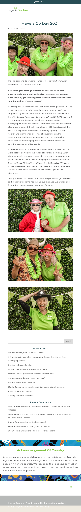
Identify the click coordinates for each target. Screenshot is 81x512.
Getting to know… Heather (20, 395)
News (22, 29)
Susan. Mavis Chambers (19, 431)
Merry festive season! (35, 422)
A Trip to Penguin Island (20, 391)
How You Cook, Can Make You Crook (26, 353)
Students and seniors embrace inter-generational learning (36, 387)
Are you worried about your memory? (26, 378)
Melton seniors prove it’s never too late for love (31, 373)
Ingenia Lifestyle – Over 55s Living (33, 506)
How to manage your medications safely (27, 369)
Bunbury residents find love (21, 382)
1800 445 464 (40, 2)
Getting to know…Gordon (20, 365)
